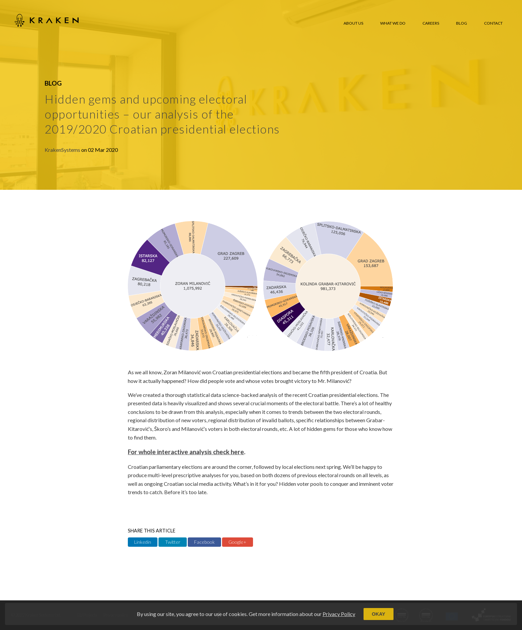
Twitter (172, 542)
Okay (378, 614)
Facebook (204, 542)
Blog (461, 23)
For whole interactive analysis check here (186, 452)
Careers (430, 23)
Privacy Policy (339, 614)
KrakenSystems (63, 150)
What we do (392, 23)
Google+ (237, 542)
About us (353, 23)
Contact (493, 23)
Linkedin (142, 542)
